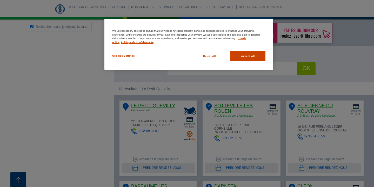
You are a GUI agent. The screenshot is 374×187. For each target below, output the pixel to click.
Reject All (209, 56)
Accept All (248, 56)
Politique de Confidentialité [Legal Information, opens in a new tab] (137, 42)
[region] (188, 44)
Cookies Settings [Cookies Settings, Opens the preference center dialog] (123, 55)
